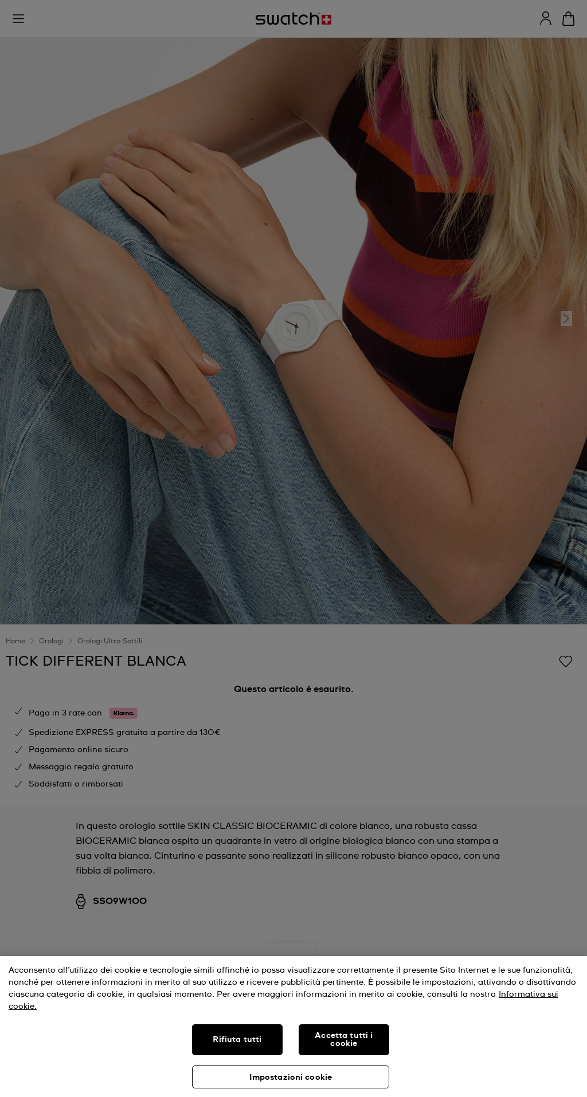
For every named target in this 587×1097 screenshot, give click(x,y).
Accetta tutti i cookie (344, 1040)
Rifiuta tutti (237, 1040)
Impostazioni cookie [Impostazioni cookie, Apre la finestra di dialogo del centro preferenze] (290, 1078)
